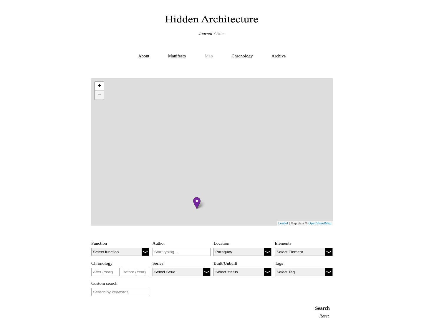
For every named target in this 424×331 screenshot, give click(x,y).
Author (159, 243)
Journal (205, 33)
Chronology (242, 56)
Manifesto (177, 56)
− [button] (99, 95)
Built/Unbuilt (225, 263)
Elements (283, 243)
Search (322, 308)
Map (209, 56)
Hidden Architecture (212, 19)
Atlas (221, 33)
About (144, 56)
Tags (279, 263)
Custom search (104, 283)
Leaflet (283, 223)
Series (158, 263)
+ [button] (99, 86)
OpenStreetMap (319, 223)
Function (99, 243)
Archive (278, 56)
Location (221, 243)
